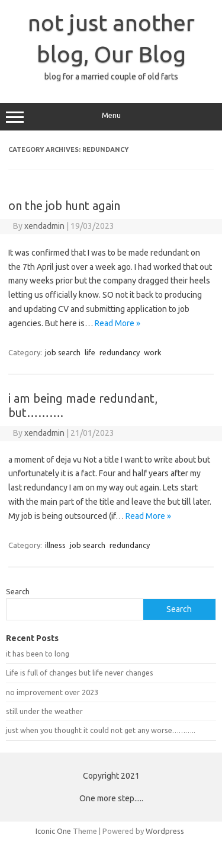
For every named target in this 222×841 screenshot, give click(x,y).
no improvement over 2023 (52, 692)
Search (18, 591)
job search (63, 352)
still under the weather (44, 711)
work (153, 352)
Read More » (117, 323)
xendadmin (44, 226)
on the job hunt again (64, 205)
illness (55, 545)
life (90, 352)
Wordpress (165, 831)
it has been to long (37, 653)
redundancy (119, 352)
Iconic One (53, 831)
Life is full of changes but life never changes (79, 672)
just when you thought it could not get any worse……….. (100, 730)
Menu (111, 117)
